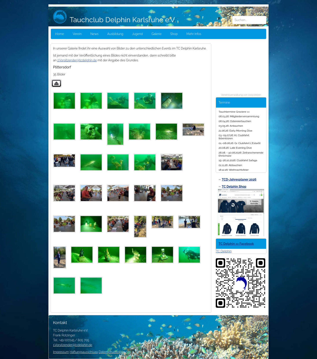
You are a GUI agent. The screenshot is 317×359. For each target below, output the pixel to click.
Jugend (137, 34)
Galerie (156, 34)
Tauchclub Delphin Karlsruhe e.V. (114, 20)
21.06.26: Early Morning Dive (235, 130)
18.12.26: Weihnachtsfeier (234, 169)
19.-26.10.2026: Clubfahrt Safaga (238, 160)
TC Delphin (224, 251)
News (94, 34)
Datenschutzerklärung (114, 352)
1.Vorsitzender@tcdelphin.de (72, 345)
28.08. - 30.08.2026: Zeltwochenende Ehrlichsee (241, 154)
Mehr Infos (193, 34)
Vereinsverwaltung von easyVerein (241, 94)
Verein (77, 34)
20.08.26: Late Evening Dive (235, 147)
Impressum (61, 352)
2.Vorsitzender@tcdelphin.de (77, 60)
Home (59, 34)
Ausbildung (115, 34)
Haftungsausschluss (84, 352)
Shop (174, 34)
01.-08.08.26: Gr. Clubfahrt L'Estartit (239, 143)
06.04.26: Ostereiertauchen (235, 121)
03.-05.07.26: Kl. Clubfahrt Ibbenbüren (234, 137)
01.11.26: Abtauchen (230, 165)
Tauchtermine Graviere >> (234, 111)
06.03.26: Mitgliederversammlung (239, 116)
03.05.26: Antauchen (231, 125)
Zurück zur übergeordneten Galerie (56, 83)
